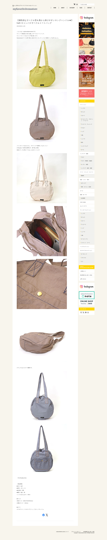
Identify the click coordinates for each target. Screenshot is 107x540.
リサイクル (84, 256)
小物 (83, 132)
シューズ (84, 136)
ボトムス (84, 109)
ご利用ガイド (84, 270)
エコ (83, 260)
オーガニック (85, 253)
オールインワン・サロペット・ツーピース (87, 117)
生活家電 (84, 197)
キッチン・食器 (85, 162)
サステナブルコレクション (87, 249)
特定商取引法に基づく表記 (87, 274)
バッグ (83, 129)
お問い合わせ (84, 278)
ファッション (84, 102)
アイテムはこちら (22, 477)
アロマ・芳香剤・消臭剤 (87, 158)
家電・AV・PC (84, 193)
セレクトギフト (84, 205)
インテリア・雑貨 (85, 151)
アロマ (83, 154)
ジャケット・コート (86, 241)
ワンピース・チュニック (87, 121)
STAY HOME (83, 201)
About (63, 8)
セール (83, 147)
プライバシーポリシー (76, 531)
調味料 (83, 174)
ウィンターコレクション (86, 209)
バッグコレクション (85, 245)
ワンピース (84, 223)
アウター (84, 125)
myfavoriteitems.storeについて (62, 531)
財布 (83, 140)
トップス (84, 105)
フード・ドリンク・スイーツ (87, 170)
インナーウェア (85, 143)
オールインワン (85, 238)
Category (72, 8)
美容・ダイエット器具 (87, 185)
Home (55, 8)
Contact (89, 8)
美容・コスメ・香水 (85, 178)
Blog (81, 8)
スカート (84, 113)
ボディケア (84, 182)
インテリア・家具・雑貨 (87, 165)
